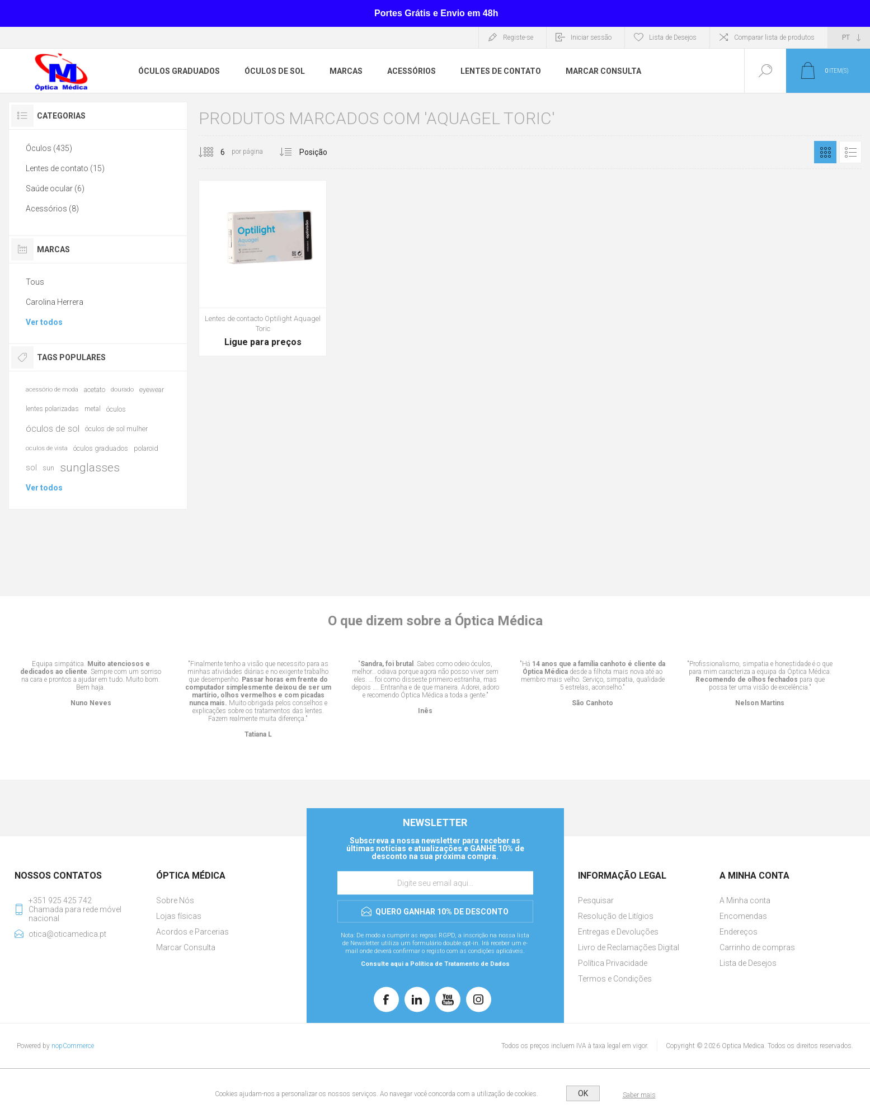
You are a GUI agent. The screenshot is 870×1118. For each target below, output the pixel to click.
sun (48, 468)
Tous (35, 281)
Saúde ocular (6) (55, 188)
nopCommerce (72, 1046)
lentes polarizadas (52, 409)
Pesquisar (596, 900)
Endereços (738, 931)
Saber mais (639, 1095)
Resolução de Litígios (615, 916)
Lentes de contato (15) (65, 168)
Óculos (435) (49, 148)
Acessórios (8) (52, 208)
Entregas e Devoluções (618, 931)
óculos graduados (100, 448)
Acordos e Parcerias (192, 931)
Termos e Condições (615, 978)
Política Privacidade (612, 963)
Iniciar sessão (591, 37)
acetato (94, 389)
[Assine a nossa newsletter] (435, 883)
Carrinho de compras (757, 947)
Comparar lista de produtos (774, 37)
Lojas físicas (178, 916)
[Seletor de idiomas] (849, 37)
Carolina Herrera (54, 302)
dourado (122, 389)
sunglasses (90, 467)
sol (31, 467)
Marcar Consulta (185, 947)
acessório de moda (52, 389)
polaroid (146, 448)
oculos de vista (47, 448)
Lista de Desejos (748, 963)
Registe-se (518, 37)
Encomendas (743, 916)
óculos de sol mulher (116, 428)
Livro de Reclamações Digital (628, 947)
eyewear (151, 389)
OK (583, 1093)
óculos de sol (52, 428)
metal (92, 409)
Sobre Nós (175, 900)
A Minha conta (744, 900)
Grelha (825, 152)
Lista (850, 152)
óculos (116, 409)
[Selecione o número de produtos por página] (214, 152)
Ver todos (44, 322)
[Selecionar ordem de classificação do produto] (334, 152)
